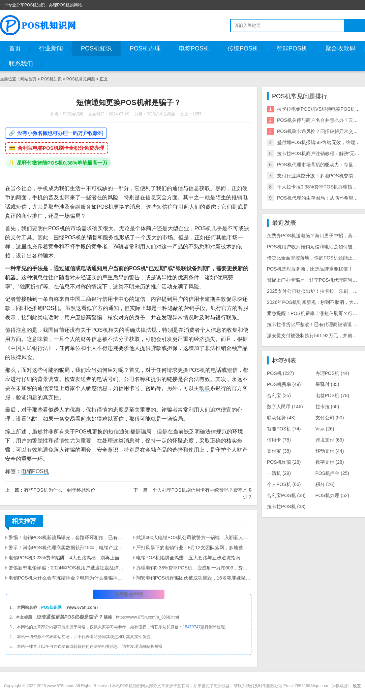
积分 (325, 484)
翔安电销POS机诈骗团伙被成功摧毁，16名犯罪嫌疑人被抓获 (194, 578)
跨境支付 (329, 440)
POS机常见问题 (80, 79)
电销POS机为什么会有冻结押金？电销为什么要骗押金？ (66, 578)
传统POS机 (242, 48)
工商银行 (91, 299)
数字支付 (329, 462)
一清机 (279, 473)
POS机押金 (332, 473)
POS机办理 (145, 48)
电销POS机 (35, 471)
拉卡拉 (327, 406)
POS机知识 (96, 48)
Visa (324, 428)
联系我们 (21, 63)
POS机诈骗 (284, 462)
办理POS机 (332, 373)
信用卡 (279, 440)
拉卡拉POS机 (286, 506)
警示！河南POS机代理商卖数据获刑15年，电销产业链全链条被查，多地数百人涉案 (66, 547)
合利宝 (279, 395)
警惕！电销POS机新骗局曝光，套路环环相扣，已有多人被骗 (66, 537)
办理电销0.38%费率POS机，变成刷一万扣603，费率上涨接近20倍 (194, 567)
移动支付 (329, 451)
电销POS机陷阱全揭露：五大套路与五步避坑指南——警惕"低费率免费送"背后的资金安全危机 (194, 557)
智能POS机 (291, 48)
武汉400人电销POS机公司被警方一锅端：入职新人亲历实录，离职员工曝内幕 (194, 537)
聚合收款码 (340, 48)
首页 (15, 48)
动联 (204, 388)
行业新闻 (51, 48)
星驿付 (327, 384)
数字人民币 (285, 406)
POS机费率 (284, 384)
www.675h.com (81, 607)
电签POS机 (194, 48)
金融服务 (80, 207)
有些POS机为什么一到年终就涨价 (59, 490)
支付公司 (329, 417)
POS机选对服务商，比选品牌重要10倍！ (310, 269)
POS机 (280, 373)
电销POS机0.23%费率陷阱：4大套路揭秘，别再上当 (63, 557)
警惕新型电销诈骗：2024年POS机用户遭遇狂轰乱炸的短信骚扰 (66, 567)
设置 (357, 686)
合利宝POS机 (286, 495)
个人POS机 (284, 484)
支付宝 (279, 451)
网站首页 (28, 79)
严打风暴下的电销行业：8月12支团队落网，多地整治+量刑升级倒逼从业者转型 (194, 547)
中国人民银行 (26, 348)
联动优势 (281, 417)
